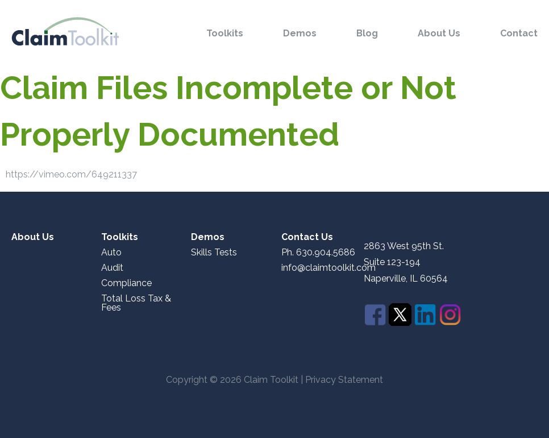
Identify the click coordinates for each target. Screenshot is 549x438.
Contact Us (307, 237)
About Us (439, 33)
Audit (112, 267)
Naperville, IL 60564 (406, 278)
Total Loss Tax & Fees (136, 303)
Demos (300, 33)
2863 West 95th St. (404, 246)
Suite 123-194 (392, 262)
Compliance (126, 283)
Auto (111, 252)
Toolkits (224, 33)
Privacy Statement (344, 379)
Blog (367, 33)
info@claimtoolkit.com (328, 267)
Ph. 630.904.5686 (318, 252)
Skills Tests (214, 252)
